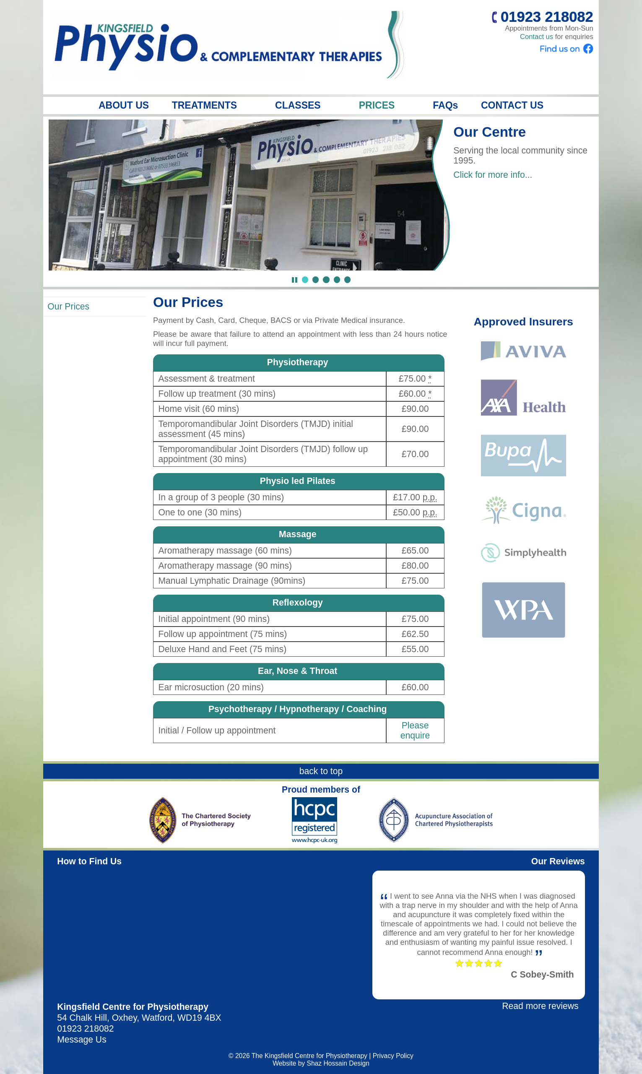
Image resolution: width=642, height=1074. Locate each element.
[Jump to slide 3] (326, 279)
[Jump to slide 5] (347, 279)
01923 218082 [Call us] (542, 17)
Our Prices (68, 306)
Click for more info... (492, 174)
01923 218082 (85, 1028)
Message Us (82, 1039)
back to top (321, 771)
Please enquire (415, 730)
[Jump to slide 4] (337, 279)
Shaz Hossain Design (338, 1063)
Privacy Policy (393, 1055)
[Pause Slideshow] (294, 280)
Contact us (536, 37)
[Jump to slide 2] (315, 279)
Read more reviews (540, 1006)
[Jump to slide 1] (305, 279)
